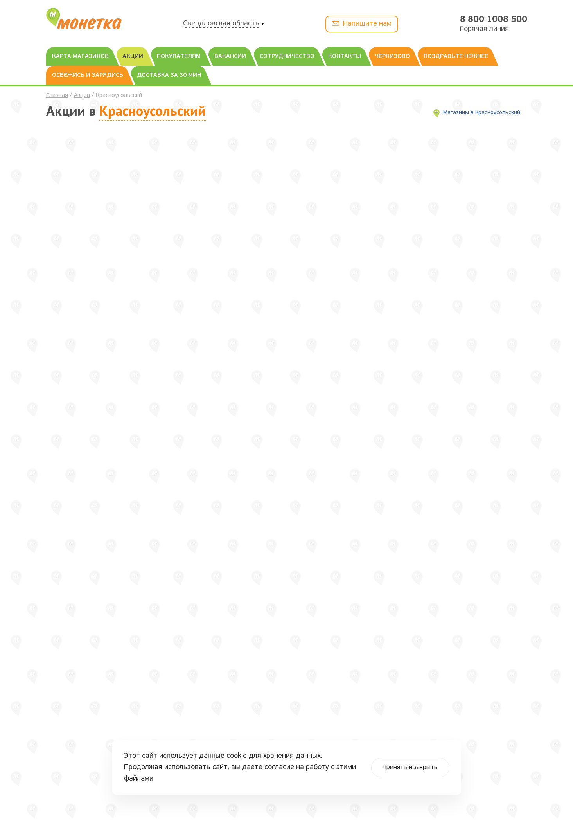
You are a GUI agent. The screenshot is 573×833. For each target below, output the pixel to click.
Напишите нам (362, 24)
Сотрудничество (287, 56)
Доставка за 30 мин (169, 75)
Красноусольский (152, 110)
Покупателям (179, 56)
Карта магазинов (80, 56)
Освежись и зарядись (87, 75)
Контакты (344, 56)
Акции (132, 56)
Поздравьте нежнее (456, 56)
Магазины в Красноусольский (481, 113)
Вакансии (230, 56)
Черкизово (392, 56)
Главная (57, 96)
